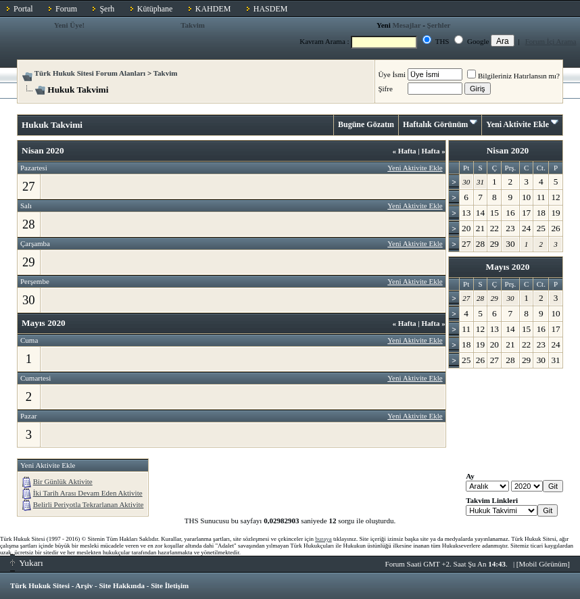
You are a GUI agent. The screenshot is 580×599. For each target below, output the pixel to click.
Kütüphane (155, 9)
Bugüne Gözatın (366, 124)
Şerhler (439, 25)
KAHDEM (213, 9)
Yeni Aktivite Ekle (517, 124)
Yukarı (26, 563)
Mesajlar (406, 25)
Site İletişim (170, 585)
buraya (323, 538)
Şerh (106, 9)
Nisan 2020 (508, 150)
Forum (66, 9)
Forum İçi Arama (551, 41)
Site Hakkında (122, 585)
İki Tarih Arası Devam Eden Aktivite (88, 493)
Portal (23, 9)
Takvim (192, 25)
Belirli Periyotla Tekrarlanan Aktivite (88, 504)
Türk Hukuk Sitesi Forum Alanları (89, 73)
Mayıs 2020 (508, 267)
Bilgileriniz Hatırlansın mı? (513, 76)
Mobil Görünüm (543, 564)
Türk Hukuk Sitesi (40, 585)
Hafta (404, 151)
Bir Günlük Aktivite (63, 481)
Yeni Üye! (69, 25)
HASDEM (270, 9)
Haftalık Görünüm (435, 124)
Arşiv (84, 585)
